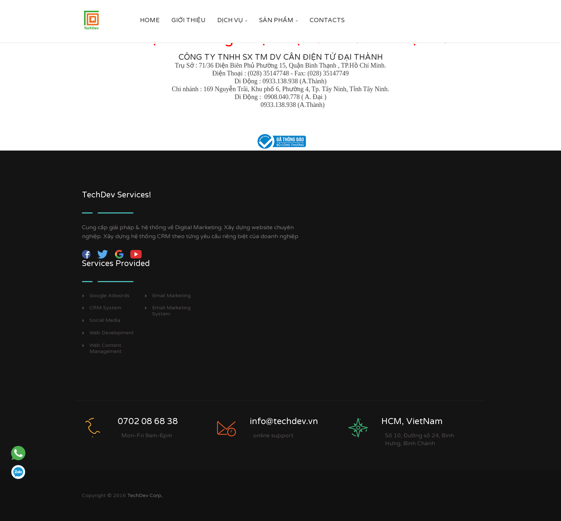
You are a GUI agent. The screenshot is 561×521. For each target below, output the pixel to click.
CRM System (105, 308)
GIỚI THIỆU (188, 20)
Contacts (327, 20)
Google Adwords (109, 296)
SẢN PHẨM (278, 20)
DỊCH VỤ (232, 20)
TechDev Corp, (145, 495)
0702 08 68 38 (148, 421)
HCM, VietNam (412, 421)
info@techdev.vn (284, 421)
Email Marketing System (171, 311)
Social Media (104, 320)
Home (150, 20)
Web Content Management (105, 348)
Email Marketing (171, 296)
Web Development (111, 333)
